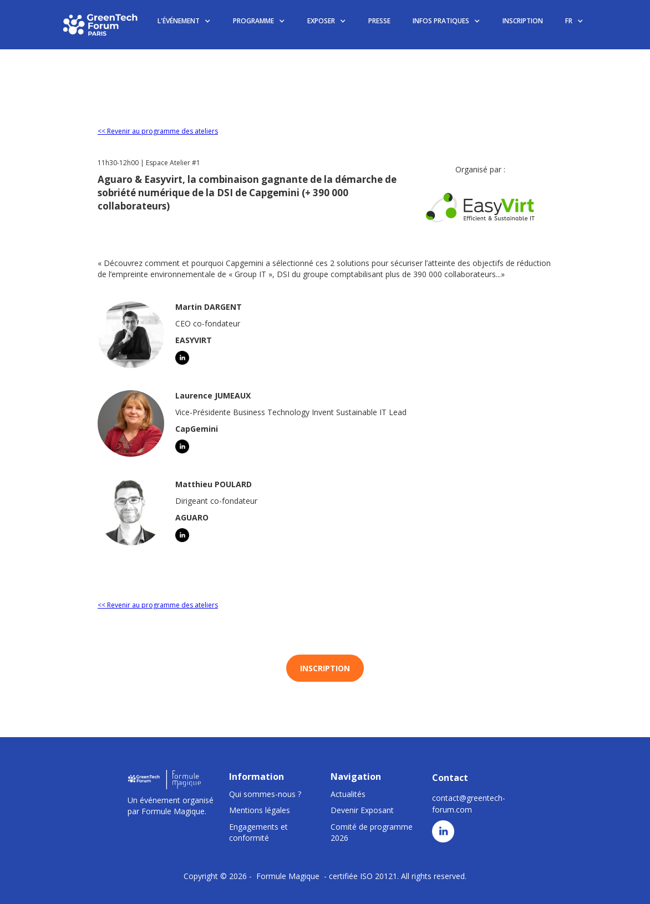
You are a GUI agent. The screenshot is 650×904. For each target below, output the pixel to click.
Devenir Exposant (362, 810)
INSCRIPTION (522, 20)
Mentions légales (259, 810)
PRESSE (379, 20)
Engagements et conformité (258, 832)
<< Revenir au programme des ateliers (158, 131)
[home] (100, 24)
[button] (184, 21)
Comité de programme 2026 (372, 832)
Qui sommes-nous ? (265, 794)
